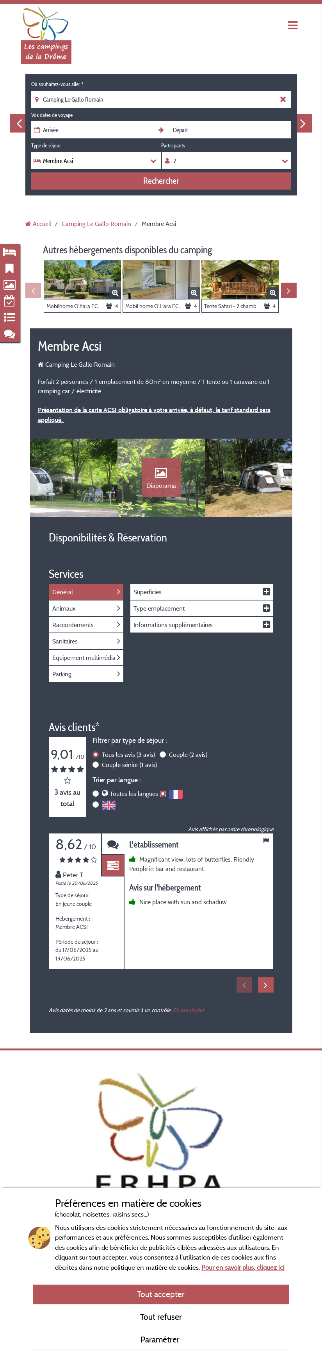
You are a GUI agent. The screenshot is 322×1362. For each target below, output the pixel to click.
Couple (188, 754)
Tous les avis (128, 754)
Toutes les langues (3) (138, 793)
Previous (19, 123)
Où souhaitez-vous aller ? (57, 84)
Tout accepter (161, 1294)
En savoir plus (189, 1010)
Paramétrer (161, 1339)
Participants (173, 145)
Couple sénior (129, 765)
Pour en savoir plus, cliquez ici (243, 1267)
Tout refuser (161, 1317)
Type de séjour (46, 145)
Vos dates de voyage (52, 114)
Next (303, 123)
